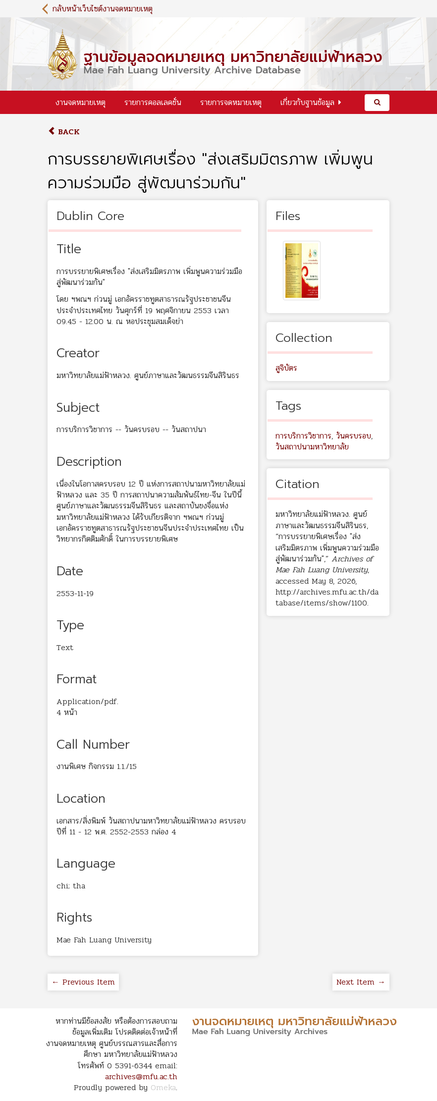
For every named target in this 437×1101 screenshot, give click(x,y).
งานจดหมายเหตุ (80, 102)
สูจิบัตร (286, 368)
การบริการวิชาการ (303, 436)
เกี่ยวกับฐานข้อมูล (307, 102)
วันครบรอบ (353, 436)
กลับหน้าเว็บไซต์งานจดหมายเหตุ (103, 8)
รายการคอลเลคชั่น (152, 102)
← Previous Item (83, 982)
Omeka (163, 1087)
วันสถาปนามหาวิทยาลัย (312, 446)
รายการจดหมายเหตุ (231, 102)
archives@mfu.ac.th (141, 1076)
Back (64, 131)
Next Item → (360, 982)
